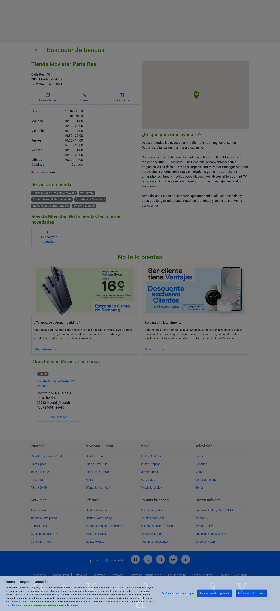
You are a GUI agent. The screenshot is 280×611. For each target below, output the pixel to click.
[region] (140, 593)
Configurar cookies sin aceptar (178, 593)
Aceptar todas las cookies (251, 593)
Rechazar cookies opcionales (214, 593)
